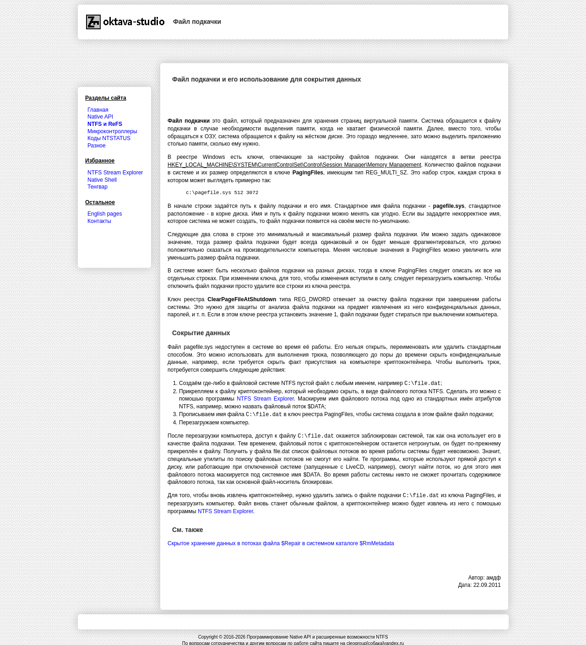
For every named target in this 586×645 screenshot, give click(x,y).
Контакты (99, 221)
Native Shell (102, 180)
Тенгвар (97, 187)
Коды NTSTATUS (108, 138)
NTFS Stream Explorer (265, 398)
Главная (98, 110)
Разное (96, 145)
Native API (100, 117)
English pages (104, 214)
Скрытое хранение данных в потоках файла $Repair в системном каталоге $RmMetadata (281, 541)
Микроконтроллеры (112, 131)
